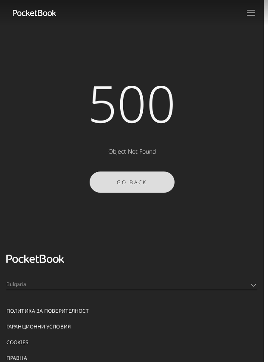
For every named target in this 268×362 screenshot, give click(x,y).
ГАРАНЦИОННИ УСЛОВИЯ (38, 326)
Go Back (132, 184)
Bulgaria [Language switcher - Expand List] (131, 284)
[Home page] (34, 12)
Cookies (17, 342)
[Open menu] (251, 12)
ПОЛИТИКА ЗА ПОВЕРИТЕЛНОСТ (47, 310)
